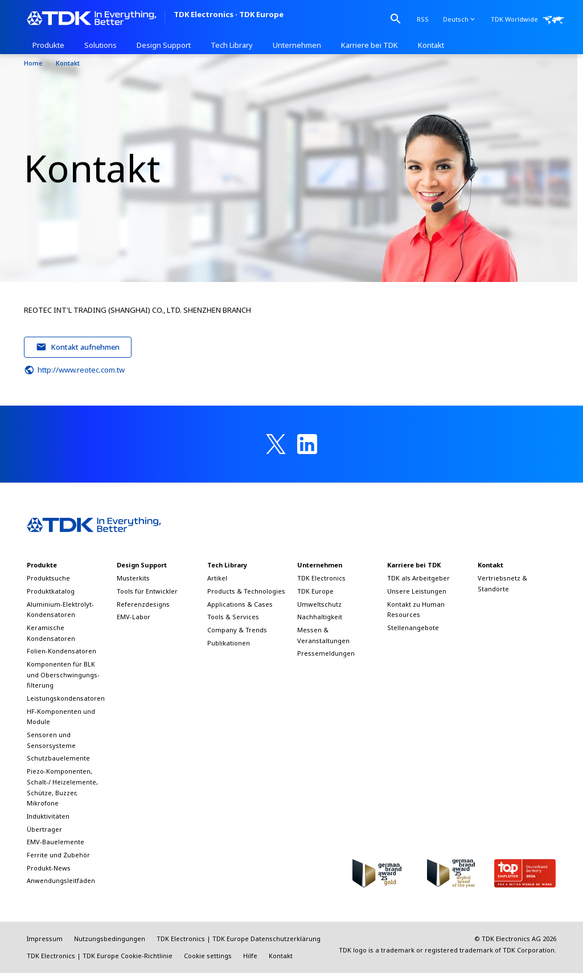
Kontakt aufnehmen (78, 347)
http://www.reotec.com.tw (74, 370)
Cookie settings (208, 955)
